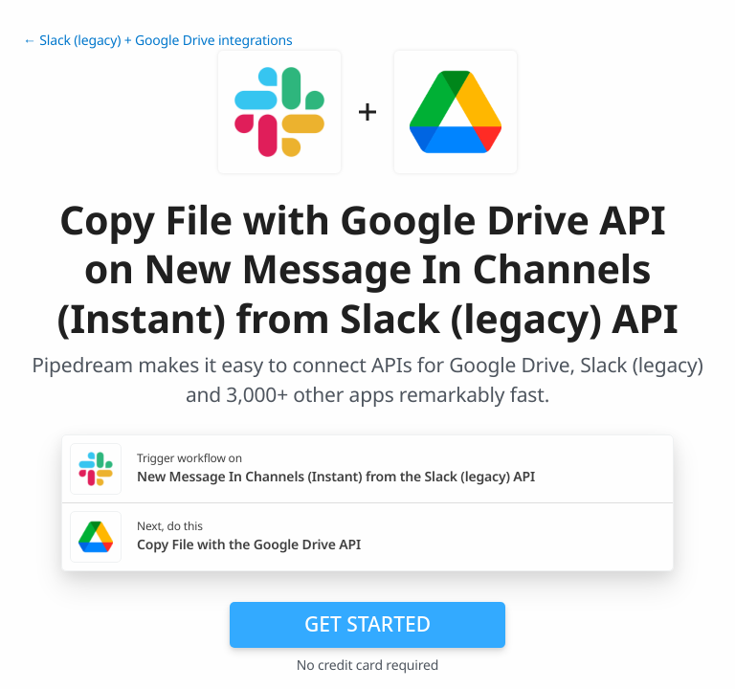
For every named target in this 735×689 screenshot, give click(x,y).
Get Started (367, 624)
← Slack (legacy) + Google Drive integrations (158, 41)
